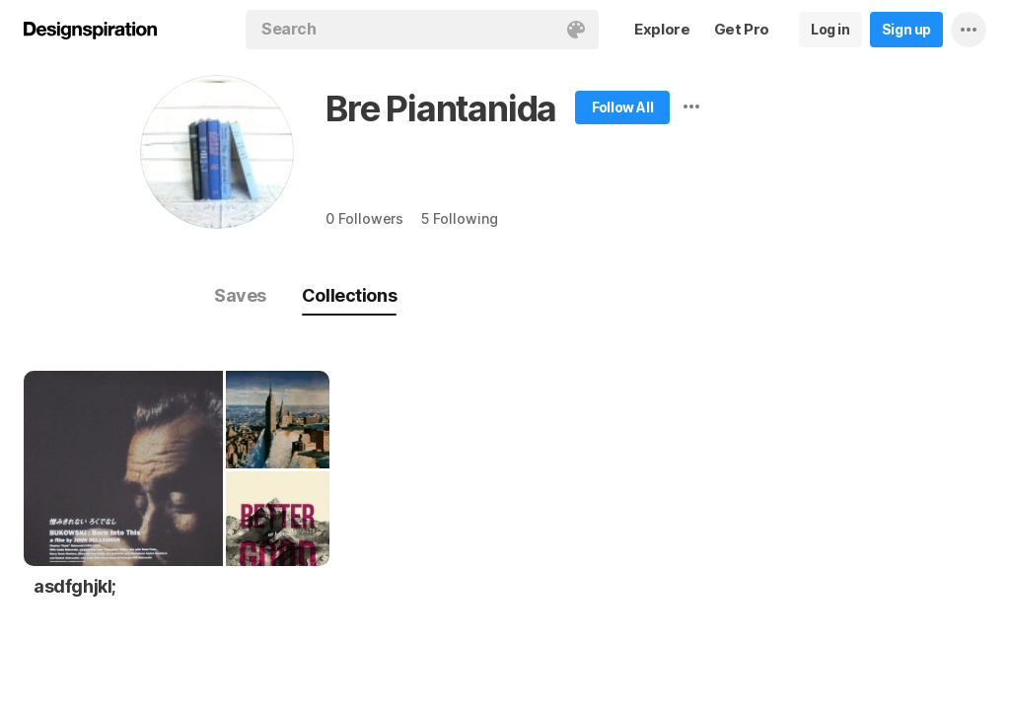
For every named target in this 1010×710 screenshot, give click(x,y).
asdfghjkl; (75, 586)
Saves (240, 295)
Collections (349, 295)
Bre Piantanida (440, 108)
